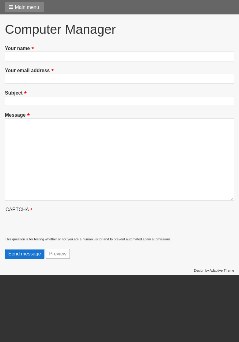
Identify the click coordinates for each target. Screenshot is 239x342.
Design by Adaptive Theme (214, 270)
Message (15, 115)
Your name (17, 48)
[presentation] (51, 225)
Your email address (27, 70)
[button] (24, 7)
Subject (14, 92)
